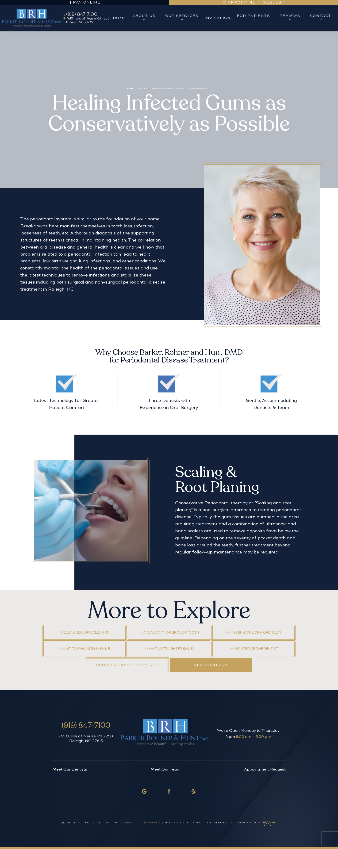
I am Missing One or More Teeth (253, 632)
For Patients (253, 18)
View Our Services (211, 665)
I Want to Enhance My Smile (84, 648)
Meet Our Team (166, 769)
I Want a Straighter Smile (169, 648)
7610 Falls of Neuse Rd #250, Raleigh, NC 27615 (86, 738)
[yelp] (194, 791)
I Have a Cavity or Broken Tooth (169, 632)
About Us (144, 18)
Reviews (289, 18)
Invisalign (217, 18)
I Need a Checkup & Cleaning (84, 632)
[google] (144, 791)
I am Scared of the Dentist (253, 648)
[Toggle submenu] (144, 19)
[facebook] (169, 791)
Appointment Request (254, 2)
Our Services (182, 18)
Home (119, 18)
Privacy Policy (148, 823)
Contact (320, 18)
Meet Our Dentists (70, 769)
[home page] (31, 18)
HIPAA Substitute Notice (184, 823)
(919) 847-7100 (80, 14)
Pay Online (84, 2)
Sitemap (127, 823)
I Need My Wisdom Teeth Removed (126, 665)
